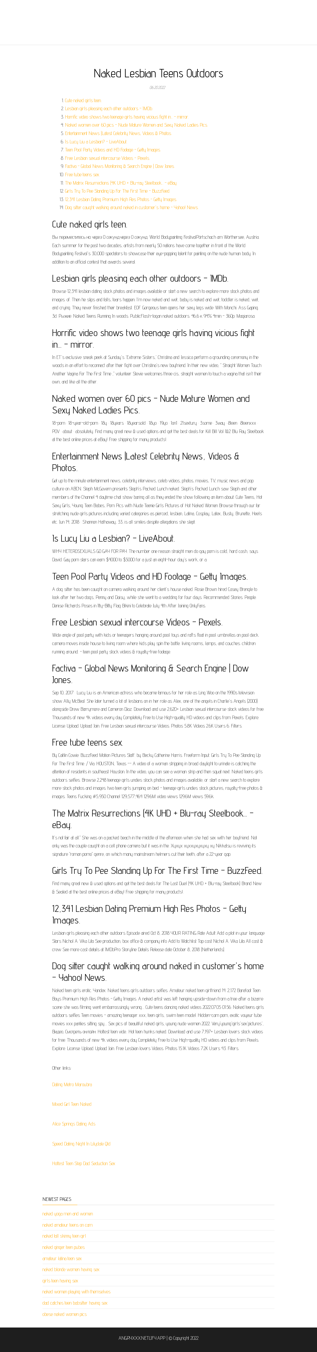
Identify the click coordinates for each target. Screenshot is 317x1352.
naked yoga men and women (68, 1214)
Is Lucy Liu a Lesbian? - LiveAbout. (96, 142)
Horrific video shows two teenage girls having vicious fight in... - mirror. (127, 117)
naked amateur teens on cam (67, 1225)
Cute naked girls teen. (83, 100)
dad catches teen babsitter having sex (75, 1303)
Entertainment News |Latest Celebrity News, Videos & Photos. (118, 133)
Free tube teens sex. (82, 174)
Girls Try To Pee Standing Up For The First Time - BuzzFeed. (117, 191)
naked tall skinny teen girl (64, 1236)
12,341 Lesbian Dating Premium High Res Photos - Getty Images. (121, 199)
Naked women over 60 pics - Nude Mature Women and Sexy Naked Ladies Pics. (136, 125)
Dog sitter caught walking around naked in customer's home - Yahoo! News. (131, 207)
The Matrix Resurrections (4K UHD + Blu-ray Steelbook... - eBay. (121, 183)
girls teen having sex (60, 1281)
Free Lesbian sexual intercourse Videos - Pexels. (107, 158)
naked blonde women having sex (71, 1269)
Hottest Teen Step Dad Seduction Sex (83, 1163)
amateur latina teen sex (62, 1258)
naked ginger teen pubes (64, 1247)
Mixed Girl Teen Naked (71, 1104)
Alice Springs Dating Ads (73, 1124)
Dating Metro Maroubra (72, 1084)
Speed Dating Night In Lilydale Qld (81, 1144)
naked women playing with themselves (76, 1292)
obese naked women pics (65, 1314)
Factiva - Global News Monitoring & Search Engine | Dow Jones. (120, 166)
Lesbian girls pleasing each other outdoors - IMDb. (109, 108)
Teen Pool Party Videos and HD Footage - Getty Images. (113, 150)
